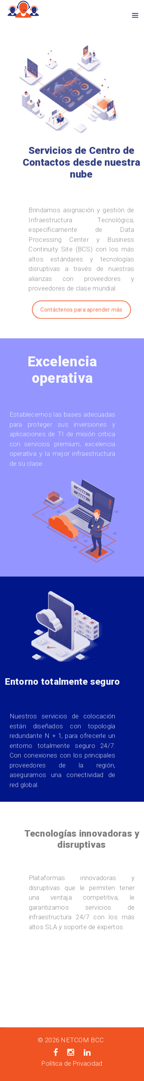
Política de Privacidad (71, 1063)
